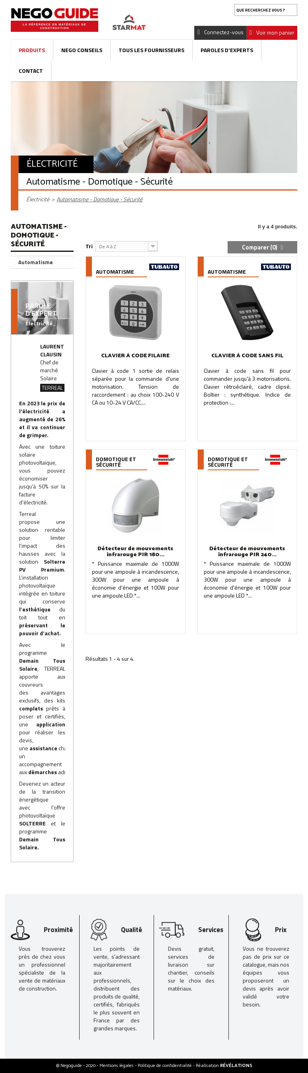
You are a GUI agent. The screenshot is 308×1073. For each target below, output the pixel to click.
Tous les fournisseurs (151, 50)
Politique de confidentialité (165, 1065)
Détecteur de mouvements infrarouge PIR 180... (135, 552)
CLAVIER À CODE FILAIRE (135, 356)
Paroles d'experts (227, 50)
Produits (32, 50)
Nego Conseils (81, 50)
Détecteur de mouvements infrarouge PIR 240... (247, 552)
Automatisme (35, 262)
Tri (89, 246)
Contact (31, 70)
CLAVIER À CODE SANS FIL (247, 356)
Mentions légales (117, 1065)
